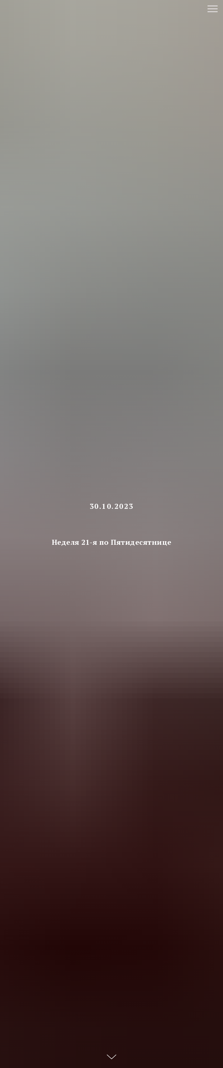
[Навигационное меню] (213, 9)
